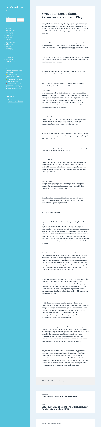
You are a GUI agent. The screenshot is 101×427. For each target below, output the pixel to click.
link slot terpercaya (13, 100)
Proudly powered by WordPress (51, 423)
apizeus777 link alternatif (15, 102)
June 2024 (9, 41)
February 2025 (10, 35)
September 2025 (10, 30)
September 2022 (10, 43)
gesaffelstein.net (14, 7)
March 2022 (9, 50)
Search (8, 17)
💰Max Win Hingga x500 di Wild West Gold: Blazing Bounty (14, 76)
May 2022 (9, 46)
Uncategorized (10, 61)
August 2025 (9, 32)
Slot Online (9, 59)
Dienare (54, 381)
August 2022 (9, 44)
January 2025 (10, 37)
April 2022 (9, 48)
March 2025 (9, 34)
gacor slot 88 (46, 43)
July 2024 (8, 39)
